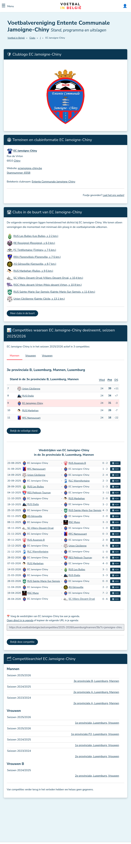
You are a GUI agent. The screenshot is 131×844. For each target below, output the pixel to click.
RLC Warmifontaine (79, 480)
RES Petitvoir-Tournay (39, 492)
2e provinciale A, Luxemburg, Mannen (96, 692)
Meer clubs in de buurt (22, 313)
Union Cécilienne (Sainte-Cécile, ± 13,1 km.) (39, 299)
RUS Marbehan (30, 410)
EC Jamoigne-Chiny (32, 403)
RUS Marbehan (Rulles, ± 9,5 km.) (33, 271)
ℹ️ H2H (115, 463)
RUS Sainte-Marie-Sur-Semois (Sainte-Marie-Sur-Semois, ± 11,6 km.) (54, 292)
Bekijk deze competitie (22, 642)
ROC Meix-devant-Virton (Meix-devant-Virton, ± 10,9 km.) (48, 285)
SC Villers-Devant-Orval (40, 528)
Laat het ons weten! (113, 195)
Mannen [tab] (14, 355)
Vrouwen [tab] (30, 355)
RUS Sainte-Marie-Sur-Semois (85, 510)
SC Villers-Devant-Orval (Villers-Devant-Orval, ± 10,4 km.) (48, 278)
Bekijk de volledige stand (23, 431)
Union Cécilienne (31, 388)
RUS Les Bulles (35, 486)
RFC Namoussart (31, 418)
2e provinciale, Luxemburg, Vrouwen (97, 756)
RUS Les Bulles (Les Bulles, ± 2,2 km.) (36, 236)
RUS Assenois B (77, 463)
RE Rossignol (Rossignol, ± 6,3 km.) (34, 243)
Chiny (17, 161)
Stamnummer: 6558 (18, 173)
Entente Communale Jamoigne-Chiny (53, 181)
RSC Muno (74, 522)
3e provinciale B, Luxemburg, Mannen (96, 681)
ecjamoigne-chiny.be (30, 168)
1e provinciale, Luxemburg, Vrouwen (97, 723)
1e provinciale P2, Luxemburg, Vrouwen (95, 734)
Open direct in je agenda (20, 620)
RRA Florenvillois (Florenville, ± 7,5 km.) (37, 257)
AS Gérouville (34, 516)
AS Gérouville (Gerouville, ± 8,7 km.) (35, 264)
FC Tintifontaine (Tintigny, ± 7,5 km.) (35, 250)
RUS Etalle (28, 396)
